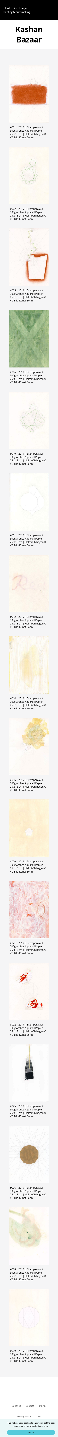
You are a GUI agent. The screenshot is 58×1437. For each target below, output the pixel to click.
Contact (30, 1405)
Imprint (42, 1405)
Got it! (31, 1432)
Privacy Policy (24, 1416)
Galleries (16, 1405)
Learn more (43, 1426)
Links (38, 1416)
